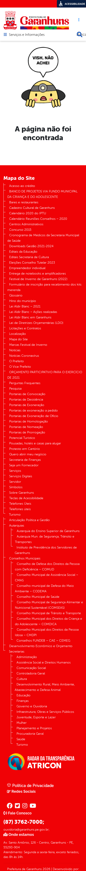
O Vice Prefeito (20, 366)
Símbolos (15, 487)
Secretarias (16, 651)
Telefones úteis (20, 509)
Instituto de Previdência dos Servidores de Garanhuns (46, 550)
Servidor (15, 481)
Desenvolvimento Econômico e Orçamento (40, 646)
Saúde (21, 739)
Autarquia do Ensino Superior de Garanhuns (48, 531)
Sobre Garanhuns (21, 492)
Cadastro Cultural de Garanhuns (32, 208)
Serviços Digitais (20, 476)
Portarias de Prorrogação (27, 432)
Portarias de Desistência (26, 399)
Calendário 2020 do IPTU (27, 213)
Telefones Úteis (20, 503)
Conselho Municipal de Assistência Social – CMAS (46, 577)
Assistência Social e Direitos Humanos (44, 662)
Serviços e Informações (26, 35)
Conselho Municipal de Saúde (38, 596)
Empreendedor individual (27, 268)
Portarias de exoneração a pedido (33, 410)
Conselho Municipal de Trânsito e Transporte (49, 613)
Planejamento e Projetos (34, 728)
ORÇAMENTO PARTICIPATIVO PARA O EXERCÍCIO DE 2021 (44, 374)
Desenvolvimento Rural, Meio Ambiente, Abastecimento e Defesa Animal (45, 687)
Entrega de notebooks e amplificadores (37, 273)
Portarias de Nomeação (26, 427)
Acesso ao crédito (22, 186)
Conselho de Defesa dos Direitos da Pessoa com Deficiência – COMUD (47, 566)
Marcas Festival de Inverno (28, 344)
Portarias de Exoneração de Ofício (33, 416)
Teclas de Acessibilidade (26, 498)
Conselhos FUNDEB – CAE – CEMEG (43, 640)
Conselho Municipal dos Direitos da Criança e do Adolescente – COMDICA (48, 621)
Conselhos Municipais (24, 558)
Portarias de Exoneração (26, 405)
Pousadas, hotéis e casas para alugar (35, 443)
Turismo (15, 514)
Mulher (22, 722)
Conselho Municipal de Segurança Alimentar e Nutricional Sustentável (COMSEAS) (49, 605)
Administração (27, 657)
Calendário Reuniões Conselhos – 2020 (38, 218)
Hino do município (22, 301)
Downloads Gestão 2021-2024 (31, 246)
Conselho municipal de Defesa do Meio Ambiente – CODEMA (44, 588)
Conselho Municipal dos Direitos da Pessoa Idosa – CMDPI (47, 632)
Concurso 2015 (20, 229)
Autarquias (16, 525)
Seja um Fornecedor (24, 465)
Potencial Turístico (22, 438)
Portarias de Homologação (28, 421)
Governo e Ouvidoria (32, 706)
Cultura (22, 679)
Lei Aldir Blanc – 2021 (24, 306)
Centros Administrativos (26, 224)
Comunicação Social (31, 668)
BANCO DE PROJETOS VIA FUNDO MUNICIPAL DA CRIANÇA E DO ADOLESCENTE (42, 194)
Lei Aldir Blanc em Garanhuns (30, 317)
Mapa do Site (18, 339)
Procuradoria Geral (30, 733)
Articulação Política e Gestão (29, 520)
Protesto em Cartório (24, 449)
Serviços (15, 470)
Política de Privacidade (30, 785)
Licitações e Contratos (25, 328)
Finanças (23, 701)
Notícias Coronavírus (24, 355)
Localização (17, 334)
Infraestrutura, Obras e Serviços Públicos (45, 712)
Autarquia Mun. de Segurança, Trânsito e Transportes (44, 539)
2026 (46, 869)
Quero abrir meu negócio (27, 454)
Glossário (15, 295)
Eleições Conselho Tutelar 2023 (32, 262)
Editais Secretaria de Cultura (29, 257)
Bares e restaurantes (23, 202)
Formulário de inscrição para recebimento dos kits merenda (44, 287)
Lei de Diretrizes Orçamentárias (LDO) (36, 323)
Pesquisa (15, 388)
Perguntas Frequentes (24, 383)
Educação (24, 695)
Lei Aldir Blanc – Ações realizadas (33, 312)
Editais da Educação (23, 251)
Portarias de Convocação (27, 394)
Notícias (14, 350)
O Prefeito (16, 361)
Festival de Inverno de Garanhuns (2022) (38, 279)
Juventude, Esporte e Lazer (36, 717)
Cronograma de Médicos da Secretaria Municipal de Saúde (43, 237)
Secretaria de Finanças (25, 460)
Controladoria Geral (31, 673)
